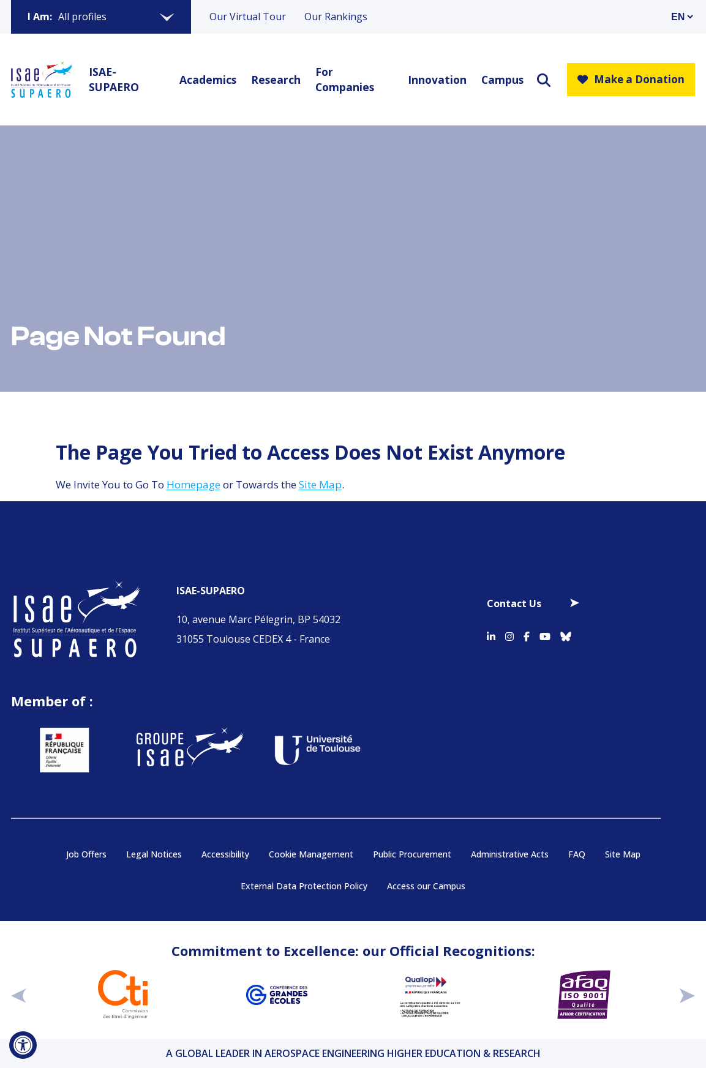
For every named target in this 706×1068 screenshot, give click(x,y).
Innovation (435, 79)
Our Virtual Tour (247, 16)
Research (274, 79)
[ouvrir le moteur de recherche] (543, 79)
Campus (500, 79)
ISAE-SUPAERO (114, 79)
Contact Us (514, 603)
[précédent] (18, 994)
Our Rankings (335, 16)
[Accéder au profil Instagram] (509, 634)
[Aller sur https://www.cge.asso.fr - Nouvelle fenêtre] (276, 994)
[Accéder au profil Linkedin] (491, 634)
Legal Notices (154, 854)
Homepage (193, 484)
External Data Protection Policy (304, 886)
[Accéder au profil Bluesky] (565, 634)
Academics (206, 79)
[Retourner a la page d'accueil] (41, 79)
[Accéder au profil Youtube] (544, 634)
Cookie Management (311, 854)
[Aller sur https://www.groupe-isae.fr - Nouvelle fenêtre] (177, 750)
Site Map (320, 484)
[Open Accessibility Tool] (23, 1045)
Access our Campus (426, 886)
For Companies (344, 79)
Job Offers (86, 854)
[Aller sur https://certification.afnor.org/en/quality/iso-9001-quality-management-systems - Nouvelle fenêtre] (584, 994)
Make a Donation (631, 79)
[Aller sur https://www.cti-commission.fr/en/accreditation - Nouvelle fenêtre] (123, 994)
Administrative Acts (510, 854)
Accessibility (225, 854)
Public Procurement (412, 854)
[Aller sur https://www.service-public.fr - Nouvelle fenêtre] (51, 750)
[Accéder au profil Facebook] (527, 634)
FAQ (576, 854)
